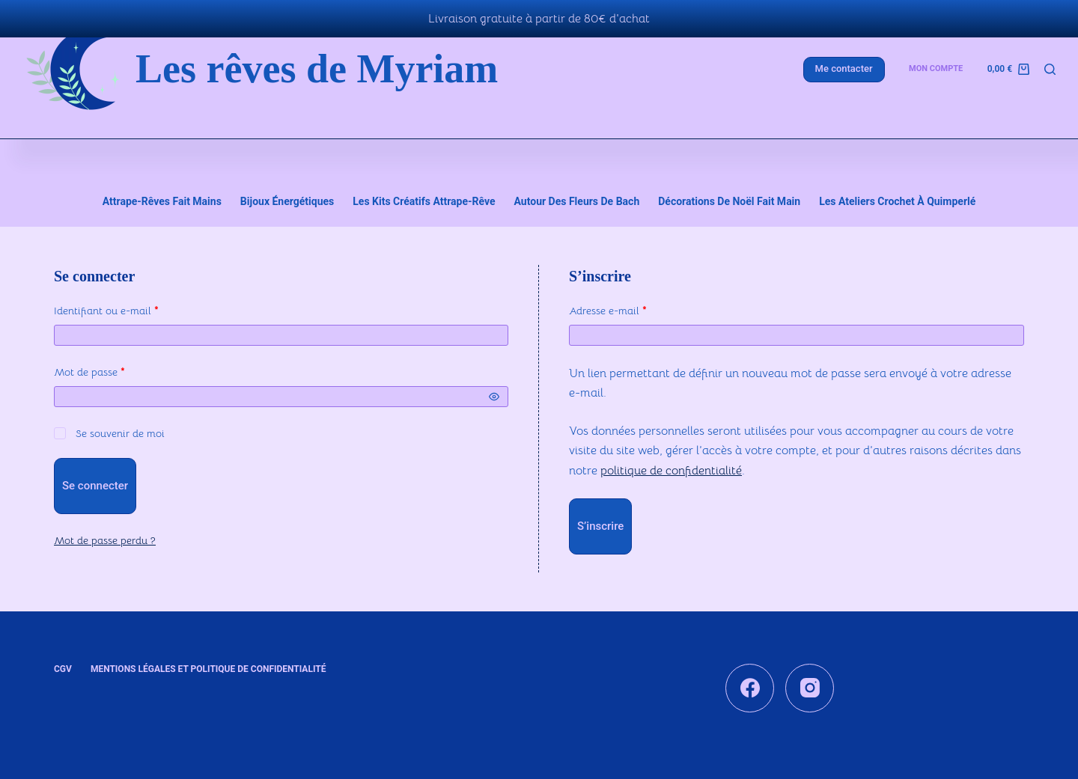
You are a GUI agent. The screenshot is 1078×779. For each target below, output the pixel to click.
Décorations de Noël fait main (729, 197)
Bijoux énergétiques (287, 197)
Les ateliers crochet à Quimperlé (897, 197)
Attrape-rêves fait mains (162, 197)
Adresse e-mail (634, 304)
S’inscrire (600, 521)
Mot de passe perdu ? (105, 536)
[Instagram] (809, 683)
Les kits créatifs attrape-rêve (424, 197)
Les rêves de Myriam (316, 68)
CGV (63, 664)
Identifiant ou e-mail (133, 304)
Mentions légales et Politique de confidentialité (208, 664)
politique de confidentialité (671, 465)
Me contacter (844, 68)
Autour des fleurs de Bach (577, 197)
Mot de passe (116, 365)
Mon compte (936, 68)
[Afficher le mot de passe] (494, 392)
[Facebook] (749, 683)
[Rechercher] (1050, 69)
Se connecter (95, 481)
